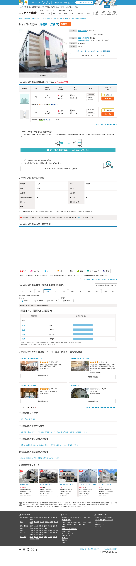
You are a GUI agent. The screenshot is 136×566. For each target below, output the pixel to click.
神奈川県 (36, 522)
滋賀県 (45, 530)
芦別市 (47, 445)
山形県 (51, 458)
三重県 (45, 528)
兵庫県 (36, 530)
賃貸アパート (79, 517)
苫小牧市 (29, 445)
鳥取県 (41, 533)
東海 (21, 528)
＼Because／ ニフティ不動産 (103, 517)
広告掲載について (100, 524)
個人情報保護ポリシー (95, 549)
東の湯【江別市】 (76, 385)
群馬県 (31, 524)
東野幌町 (23, 432)
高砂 (23, 334)
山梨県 (36, 526)
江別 (23, 339)
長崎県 (41, 537)
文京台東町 (31, 432)
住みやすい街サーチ (67, 533)
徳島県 (55, 533)
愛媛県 (36, 534)
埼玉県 (42, 522)
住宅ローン (65, 538)
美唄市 (41, 445)
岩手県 (34, 458)
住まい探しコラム (67, 535)
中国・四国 (23, 533)
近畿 (21, 530)
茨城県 (51, 522)
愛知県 (31, 528)
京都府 (41, 530)
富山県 (45, 526)
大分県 (50, 537)
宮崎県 (55, 537)
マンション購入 (66, 522)
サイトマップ (99, 526)
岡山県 (36, 533)
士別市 (64, 445)
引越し (63, 542)
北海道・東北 (24, 517)
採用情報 (114, 549)
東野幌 (72, 432)
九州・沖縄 (23, 537)
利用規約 (107, 549)
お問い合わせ (99, 522)
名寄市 (70, 445)
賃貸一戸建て (87, 517)
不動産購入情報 (66, 520)
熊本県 (45, 537)
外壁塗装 (64, 540)
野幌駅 (43, 24)
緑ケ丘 (53, 432)
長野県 (41, 526)
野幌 (23, 330)
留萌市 (23, 445)
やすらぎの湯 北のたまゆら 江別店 (32, 358)
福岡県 (31, 537)
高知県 (41, 534)
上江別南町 (40, 432)
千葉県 (47, 522)
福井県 (55, 526)
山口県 (50, 533)
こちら (78, 217)
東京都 (31, 522)
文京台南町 (64, 432)
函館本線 (81, 38)
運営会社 (83, 549)
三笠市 (76, 445)
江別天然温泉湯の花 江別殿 (80, 358)
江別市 (54, 24)
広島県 (31, 533)
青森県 (28, 458)
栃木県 (56, 522)
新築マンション (75, 522)
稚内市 (35, 445)
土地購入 (64, 526)
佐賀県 (36, 537)
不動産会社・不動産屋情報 (69, 529)
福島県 (57, 458)
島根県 (45, 533)
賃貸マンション (69, 517)
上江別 (85, 432)
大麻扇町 (78, 432)
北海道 (80, 31)
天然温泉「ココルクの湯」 (29, 385)
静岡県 (41, 528)
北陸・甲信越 (24, 526)
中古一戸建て (82, 524)
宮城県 (40, 458)
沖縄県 (37, 539)
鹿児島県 (32, 539)
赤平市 (53, 445)
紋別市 (58, 445)
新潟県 (31, 526)
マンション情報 (66, 531)
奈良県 (50, 530)
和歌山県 (55, 530)
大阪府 (31, 530)
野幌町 (47, 432)
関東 (21, 522)
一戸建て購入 (65, 524)
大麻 (23, 325)
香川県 (31, 534)
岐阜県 (36, 528)
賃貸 (63, 517)
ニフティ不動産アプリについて (104, 520)
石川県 (50, 526)
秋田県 (45, 458)
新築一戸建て (74, 524)
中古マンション (85, 522)
